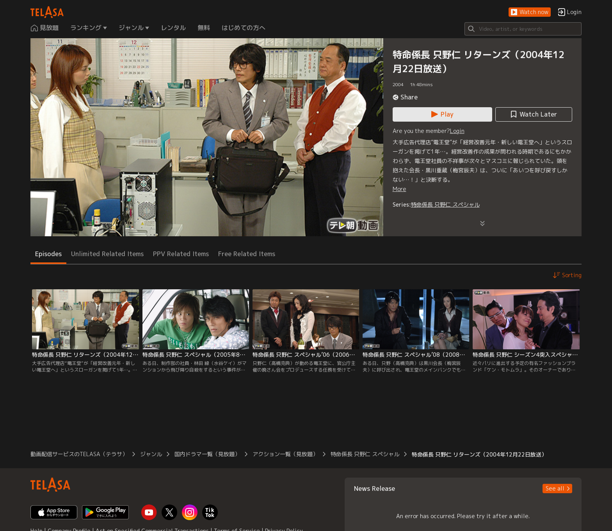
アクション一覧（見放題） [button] (285, 454)
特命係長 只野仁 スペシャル (445, 204)
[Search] (523, 28)
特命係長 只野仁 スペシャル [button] (365, 454)
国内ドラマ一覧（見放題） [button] (207, 454)
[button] (530, 12)
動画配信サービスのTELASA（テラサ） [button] (79, 454)
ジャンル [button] (151, 454)
